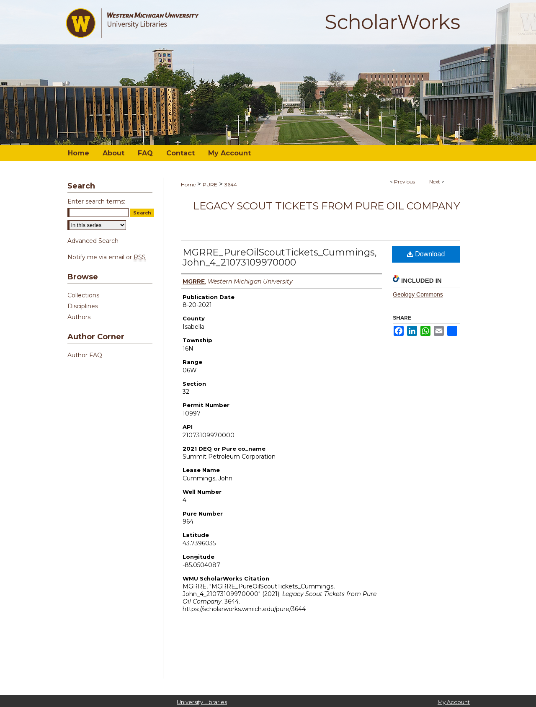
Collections (83, 295)
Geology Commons (418, 294)
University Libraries (202, 702)
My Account (454, 702)
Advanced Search (93, 241)
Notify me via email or (106, 257)
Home (188, 184)
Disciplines (82, 306)
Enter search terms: (96, 201)
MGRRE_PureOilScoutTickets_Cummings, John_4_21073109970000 (280, 257)
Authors (78, 317)
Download (426, 254)
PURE (210, 184)
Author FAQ (84, 355)
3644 (230, 184)
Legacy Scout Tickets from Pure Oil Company (326, 206)
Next (434, 181)
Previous (404, 181)
